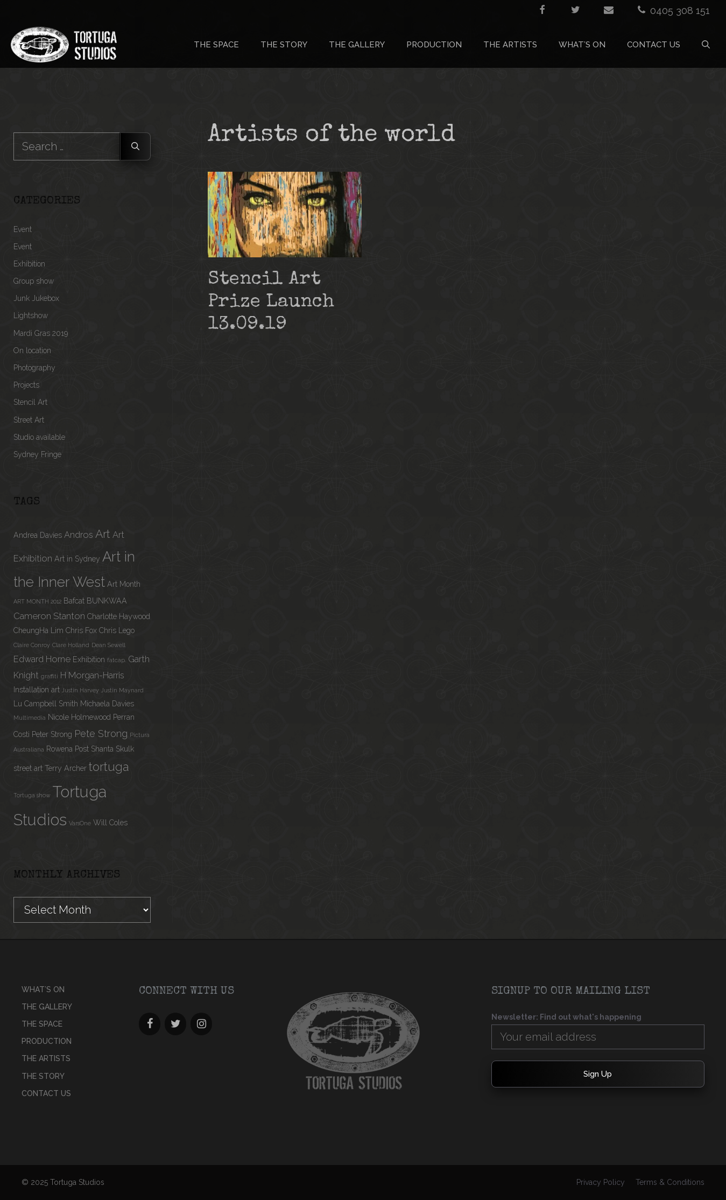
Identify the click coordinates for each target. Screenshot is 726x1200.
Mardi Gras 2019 (40, 333)
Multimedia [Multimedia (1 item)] (29, 717)
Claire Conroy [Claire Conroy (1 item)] (31, 645)
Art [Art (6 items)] (102, 534)
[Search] (135, 146)
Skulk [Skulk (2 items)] (125, 749)
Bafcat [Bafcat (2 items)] (74, 601)
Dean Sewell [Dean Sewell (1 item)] (108, 645)
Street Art (28, 420)
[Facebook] (149, 1024)
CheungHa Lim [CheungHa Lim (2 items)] (38, 630)
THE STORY (283, 45)
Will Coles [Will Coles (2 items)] (110, 822)
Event (22, 229)
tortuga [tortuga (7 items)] (109, 767)
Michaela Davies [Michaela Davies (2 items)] (107, 703)
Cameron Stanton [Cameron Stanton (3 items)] (49, 615)
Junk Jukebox (36, 298)
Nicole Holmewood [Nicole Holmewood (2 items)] (79, 717)
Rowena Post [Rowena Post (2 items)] (67, 749)
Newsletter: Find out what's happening (566, 1017)
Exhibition (29, 263)
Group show (33, 281)
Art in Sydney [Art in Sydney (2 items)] (77, 559)
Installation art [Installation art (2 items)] (36, 689)
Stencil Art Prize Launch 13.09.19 (271, 302)
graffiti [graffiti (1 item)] (49, 676)
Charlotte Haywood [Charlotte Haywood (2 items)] (118, 616)
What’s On (582, 45)
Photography (34, 367)
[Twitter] (175, 1024)
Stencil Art (30, 402)
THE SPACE (216, 45)
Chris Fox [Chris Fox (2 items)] (81, 630)
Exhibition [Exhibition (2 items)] (89, 659)
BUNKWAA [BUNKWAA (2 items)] (107, 601)
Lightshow (30, 315)
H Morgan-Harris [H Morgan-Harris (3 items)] (92, 675)
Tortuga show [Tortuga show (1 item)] (32, 795)
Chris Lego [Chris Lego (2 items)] (117, 630)
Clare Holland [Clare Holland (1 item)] (70, 645)
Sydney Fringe (37, 454)
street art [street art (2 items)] (28, 768)
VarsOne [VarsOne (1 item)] (80, 823)
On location (32, 350)
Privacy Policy (600, 1182)
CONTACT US (653, 45)
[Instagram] (201, 1024)
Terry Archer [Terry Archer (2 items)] (66, 768)
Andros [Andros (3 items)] (78, 534)
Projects (26, 385)
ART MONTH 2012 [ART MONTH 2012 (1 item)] (37, 601)
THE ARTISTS (510, 45)
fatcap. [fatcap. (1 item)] (116, 660)
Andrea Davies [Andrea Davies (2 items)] (37, 535)
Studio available (39, 437)
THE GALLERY (357, 45)
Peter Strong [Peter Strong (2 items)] (52, 734)
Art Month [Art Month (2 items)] (123, 584)
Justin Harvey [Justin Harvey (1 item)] (80, 690)
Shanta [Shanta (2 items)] (102, 749)
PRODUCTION (434, 45)
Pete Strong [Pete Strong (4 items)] (101, 733)
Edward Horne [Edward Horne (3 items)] (42, 659)
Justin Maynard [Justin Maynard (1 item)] (122, 690)
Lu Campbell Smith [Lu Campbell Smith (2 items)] (45, 703)
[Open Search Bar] (706, 45)
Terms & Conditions (670, 1182)
